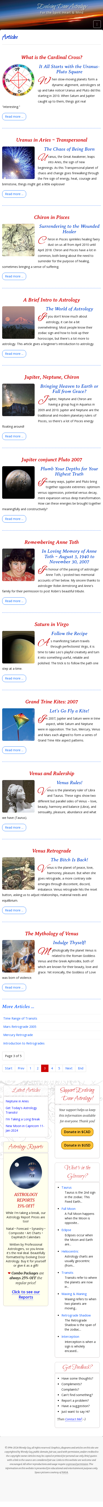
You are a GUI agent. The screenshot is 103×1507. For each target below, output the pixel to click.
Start (8, 1068)
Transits (67, 1273)
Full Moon (68, 1209)
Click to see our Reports (26, 1294)
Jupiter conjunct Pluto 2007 (51, 459)
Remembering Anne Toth (51, 542)
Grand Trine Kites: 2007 (51, 702)
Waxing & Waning (74, 1294)
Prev (21, 1068)
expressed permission (77, 1464)
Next (68, 1068)
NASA (65, 1472)
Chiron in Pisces (51, 217)
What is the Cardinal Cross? (51, 57)
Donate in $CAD (77, 1132)
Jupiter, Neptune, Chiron (51, 377)
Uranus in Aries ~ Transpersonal (51, 140)
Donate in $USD (77, 1145)
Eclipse (66, 1230)
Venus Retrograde (51, 851)
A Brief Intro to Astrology (51, 300)
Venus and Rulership (51, 773)
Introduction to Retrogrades (24, 1043)
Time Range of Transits (20, 1018)
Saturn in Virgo (51, 624)
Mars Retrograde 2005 (19, 1027)
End (80, 1068)
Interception (70, 1336)
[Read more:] (14, 116)
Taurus (66, 1187)
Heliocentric (70, 1251)
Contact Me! (73, 1419)
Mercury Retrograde (18, 1035)
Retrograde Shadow (76, 1315)
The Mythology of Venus (51, 933)
